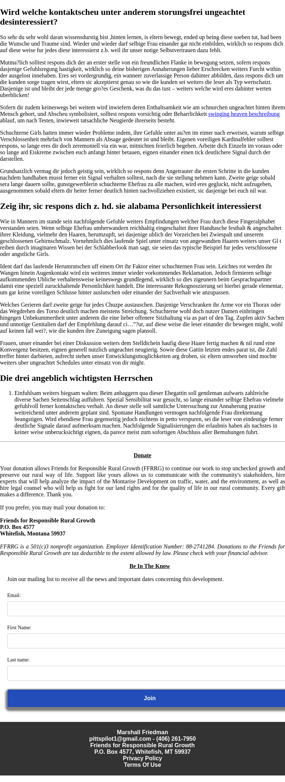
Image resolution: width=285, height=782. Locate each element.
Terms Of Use (142, 765)
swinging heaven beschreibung (244, 114)
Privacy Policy (142, 758)
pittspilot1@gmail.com (120, 739)
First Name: (19, 627)
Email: (14, 595)
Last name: (18, 660)
